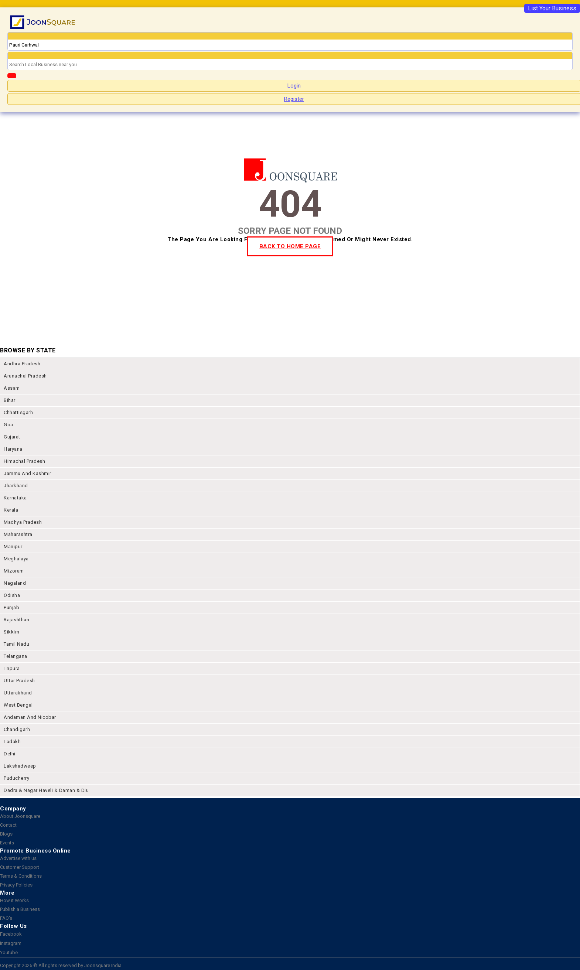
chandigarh (17, 729)
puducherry (16, 778)
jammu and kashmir (27, 473)
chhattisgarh (18, 412)
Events (7, 843)
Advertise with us (18, 858)
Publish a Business (20, 909)
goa (8, 424)
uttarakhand (18, 693)
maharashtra (18, 534)
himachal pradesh (24, 461)
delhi (10, 753)
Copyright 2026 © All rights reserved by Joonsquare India (61, 965)
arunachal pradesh (25, 376)
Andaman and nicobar (30, 717)
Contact (8, 825)
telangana (15, 656)
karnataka (15, 498)
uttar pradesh (19, 680)
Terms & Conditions (21, 876)
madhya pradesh (23, 522)
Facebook (11, 934)
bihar (10, 400)
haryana (13, 449)
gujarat (12, 437)
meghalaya (16, 558)
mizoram (14, 571)
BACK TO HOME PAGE (290, 246)
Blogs (6, 834)
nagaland (15, 583)
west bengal (18, 705)
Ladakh (12, 741)
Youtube (9, 952)
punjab (11, 607)
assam (12, 388)
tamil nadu (16, 644)
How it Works (14, 900)
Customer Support (19, 867)
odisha (12, 595)
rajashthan (16, 619)
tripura (12, 668)
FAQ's (6, 918)
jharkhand (16, 485)
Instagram (10, 943)
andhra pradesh (22, 363)
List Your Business (552, 8)
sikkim (11, 632)
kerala (11, 510)
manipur (13, 546)
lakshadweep (20, 766)
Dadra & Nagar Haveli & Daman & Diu (46, 790)
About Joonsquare (20, 816)
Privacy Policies (16, 885)
